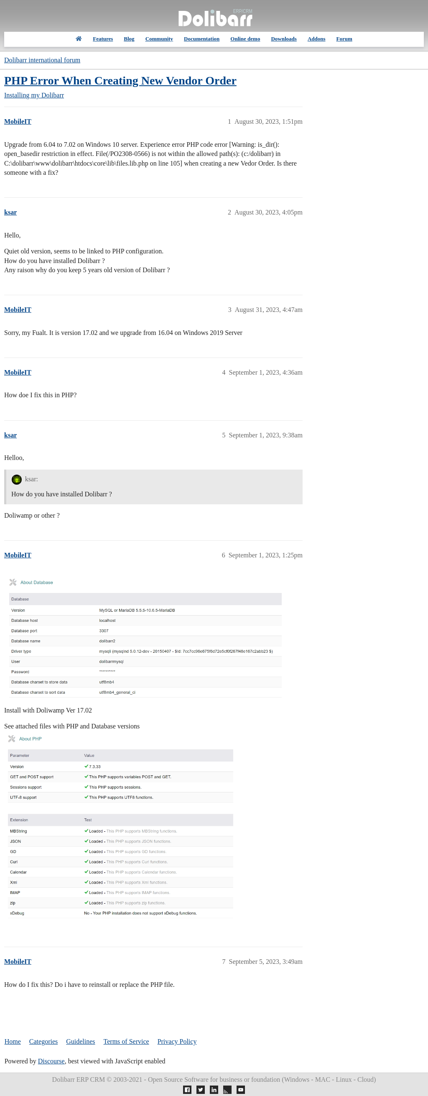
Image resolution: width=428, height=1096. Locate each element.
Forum (344, 39)
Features (103, 39)
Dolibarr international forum (42, 60)
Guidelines (80, 1041)
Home (13, 1041)
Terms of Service (126, 1041)
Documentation (201, 39)
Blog (129, 39)
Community (159, 39)
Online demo (245, 39)
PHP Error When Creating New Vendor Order (120, 80)
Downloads (283, 39)
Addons (317, 39)
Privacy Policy (177, 1041)
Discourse (51, 1061)
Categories (43, 1041)
